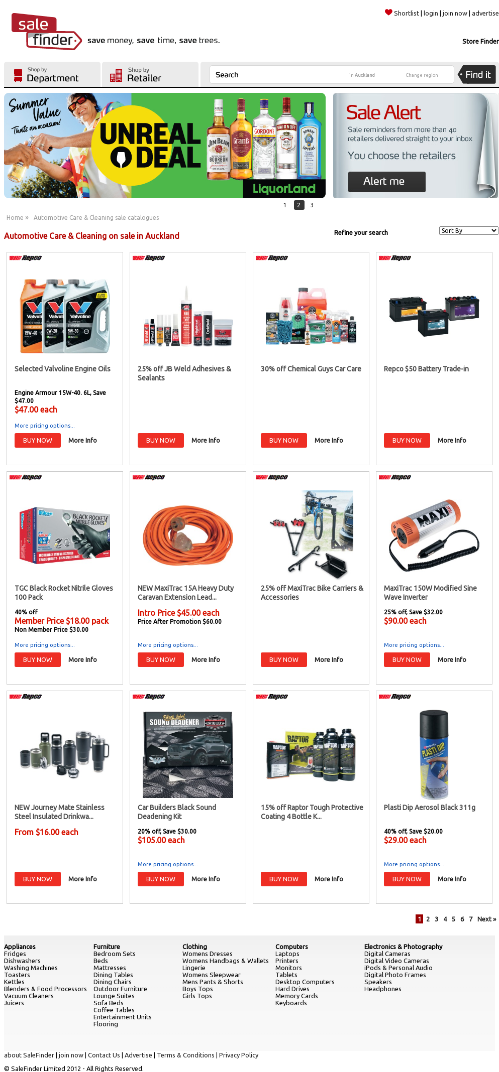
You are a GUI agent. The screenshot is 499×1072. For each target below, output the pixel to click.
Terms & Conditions (186, 1054)
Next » (486, 918)
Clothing (194, 946)
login (431, 13)
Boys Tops (197, 988)
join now (455, 13)
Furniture (106, 946)
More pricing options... (45, 426)
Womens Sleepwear (211, 974)
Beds (100, 960)
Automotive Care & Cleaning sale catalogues (96, 217)
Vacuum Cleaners (29, 995)
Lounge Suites (114, 995)
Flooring (105, 1023)
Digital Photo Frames (395, 974)
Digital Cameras (387, 953)
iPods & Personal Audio (398, 967)
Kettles (14, 981)
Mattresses (109, 967)
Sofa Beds (108, 1002)
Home (15, 217)
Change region (422, 75)
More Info (82, 440)
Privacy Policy (238, 1054)
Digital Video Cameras (396, 960)
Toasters (17, 974)
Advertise (138, 1054)
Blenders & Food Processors (45, 988)
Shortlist (402, 13)
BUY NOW (37, 440)
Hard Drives (292, 988)
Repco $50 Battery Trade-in (426, 369)
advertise (485, 13)
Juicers (14, 1002)
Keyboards (291, 1002)
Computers (291, 946)
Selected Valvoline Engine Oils (63, 369)
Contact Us (104, 1054)
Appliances (20, 946)
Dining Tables (113, 974)
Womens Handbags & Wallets (225, 960)
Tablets (286, 974)
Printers (286, 960)
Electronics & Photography (403, 946)
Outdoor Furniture (120, 988)
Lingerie (194, 967)
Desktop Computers (305, 981)
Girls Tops (197, 995)
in (362, 75)
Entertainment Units (122, 1016)
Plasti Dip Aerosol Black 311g (429, 807)
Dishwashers (22, 960)
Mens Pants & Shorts (212, 981)
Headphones (383, 988)
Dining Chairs (112, 981)
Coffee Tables (114, 1009)
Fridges (15, 953)
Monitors (288, 967)
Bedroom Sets (114, 953)
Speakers (378, 981)
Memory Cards (296, 995)
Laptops (287, 953)
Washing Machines (31, 967)
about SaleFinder (29, 1054)
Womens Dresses (207, 953)
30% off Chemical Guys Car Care (311, 369)
